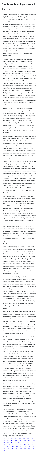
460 (28, 438)
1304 (8, 448)
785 (25, 440)
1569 (32, 438)
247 (24, 438)
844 (8, 440)
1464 (8, 438)
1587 (34, 440)
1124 (8, 444)
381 (4, 446)
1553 (24, 442)
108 (8, 442)
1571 (4, 444)
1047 (4, 440)
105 (16, 448)
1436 (21, 446)
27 (11, 438)
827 (12, 444)
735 (33, 448)
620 (33, 446)
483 (29, 446)
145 (25, 444)
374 (25, 448)
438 (4, 438)
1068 (8, 446)
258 (29, 444)
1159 (20, 438)
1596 (29, 440)
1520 (33, 442)
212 (25, 446)
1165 (33, 444)
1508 (16, 440)
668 (11, 442)
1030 (29, 448)
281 (15, 438)
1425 (21, 448)
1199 (12, 446)
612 (16, 444)
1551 (21, 444)
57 (15, 442)
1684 (21, 440)
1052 (19, 442)
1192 (4, 450)
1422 (28, 442)
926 (12, 440)
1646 (17, 446)
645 (4, 448)
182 (4, 442)
